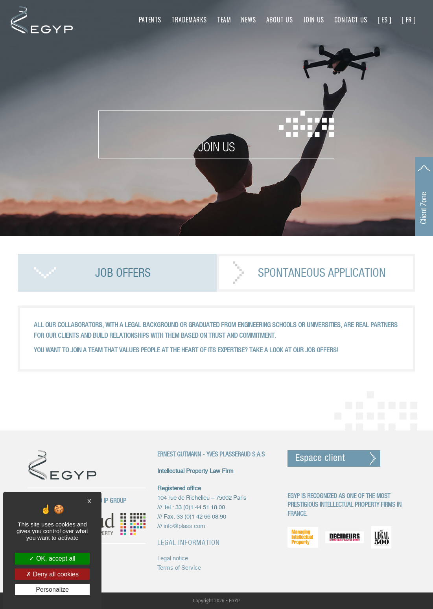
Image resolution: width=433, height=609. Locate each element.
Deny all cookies (52, 574)
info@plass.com (184, 526)
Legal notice (172, 558)
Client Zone (423, 208)
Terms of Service (179, 568)
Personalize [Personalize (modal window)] (52, 589)
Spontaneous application (322, 273)
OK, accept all (52, 558)
